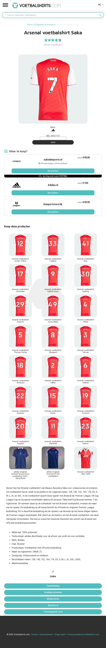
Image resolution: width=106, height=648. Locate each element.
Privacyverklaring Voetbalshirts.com (83, 634)
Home (29, 25)
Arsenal (49, 25)
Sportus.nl (53, 605)
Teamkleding (52, 586)
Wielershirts (53, 599)
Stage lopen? (60, 634)
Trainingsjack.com (53, 611)
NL (100, 4)
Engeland (39, 25)
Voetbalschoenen (53, 592)
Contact (34, 634)
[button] (5, 5)
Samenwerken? (46, 634)
